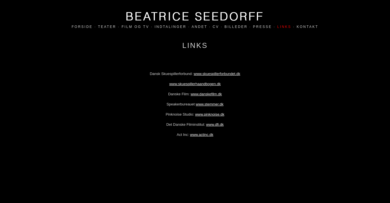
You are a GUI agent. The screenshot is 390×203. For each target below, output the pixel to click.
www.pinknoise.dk (209, 114)
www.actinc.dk (201, 135)
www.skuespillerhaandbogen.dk (195, 84)
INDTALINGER (171, 27)
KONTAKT (307, 27)
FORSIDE (82, 27)
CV (216, 27)
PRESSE (262, 27)
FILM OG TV (135, 27)
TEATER (107, 27)
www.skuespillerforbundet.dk (217, 74)
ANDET (199, 27)
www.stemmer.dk (210, 104)
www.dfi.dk (215, 124)
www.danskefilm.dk (206, 94)
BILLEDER (236, 27)
